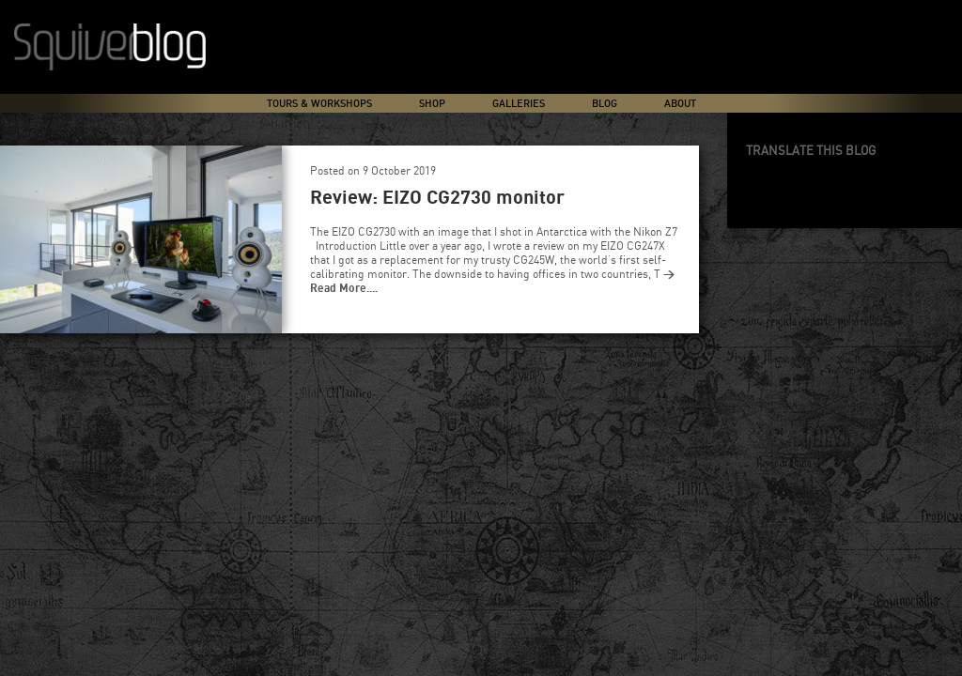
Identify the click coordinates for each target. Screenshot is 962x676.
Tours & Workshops (319, 104)
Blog (604, 104)
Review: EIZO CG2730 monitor (437, 198)
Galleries (518, 104)
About (680, 104)
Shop (432, 104)
